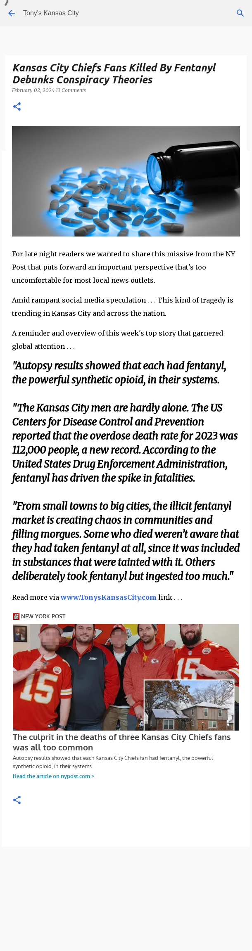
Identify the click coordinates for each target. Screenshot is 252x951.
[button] (17, 107)
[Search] (240, 13)
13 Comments (71, 90)
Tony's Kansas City (51, 13)
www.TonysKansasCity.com (109, 597)
